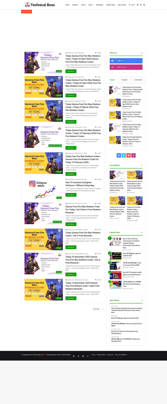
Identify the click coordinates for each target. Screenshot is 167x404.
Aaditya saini (70, 53)
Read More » (71, 71)
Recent (112, 80)
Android (74, 5)
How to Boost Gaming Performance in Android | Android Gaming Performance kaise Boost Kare (131, 244)
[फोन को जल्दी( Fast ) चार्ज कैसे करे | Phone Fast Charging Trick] (115, 286)
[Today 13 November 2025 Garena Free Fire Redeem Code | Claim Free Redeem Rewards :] (43, 289)
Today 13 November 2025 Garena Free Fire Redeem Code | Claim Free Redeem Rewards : (82, 286)
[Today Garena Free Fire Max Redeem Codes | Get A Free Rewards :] (43, 239)
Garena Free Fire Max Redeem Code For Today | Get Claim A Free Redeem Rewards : (83, 209)
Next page (98, 309)
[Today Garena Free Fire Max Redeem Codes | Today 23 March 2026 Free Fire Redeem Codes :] (43, 111)
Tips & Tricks (122, 5)
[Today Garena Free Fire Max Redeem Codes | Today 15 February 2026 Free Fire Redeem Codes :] (43, 137)
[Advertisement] (83, 30)
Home (67, 5)
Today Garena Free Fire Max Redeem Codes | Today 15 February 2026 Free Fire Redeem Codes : (83, 133)
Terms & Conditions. (113, 356)
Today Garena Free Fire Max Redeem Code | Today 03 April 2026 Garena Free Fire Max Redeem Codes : (83, 59)
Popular (124, 80)
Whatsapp (99, 5)
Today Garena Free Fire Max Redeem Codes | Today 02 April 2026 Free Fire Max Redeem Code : (83, 83)
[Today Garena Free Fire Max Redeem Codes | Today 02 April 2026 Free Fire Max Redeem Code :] (43, 87)
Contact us (101, 356)
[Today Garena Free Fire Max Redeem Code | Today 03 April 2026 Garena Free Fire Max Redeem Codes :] (43, 62)
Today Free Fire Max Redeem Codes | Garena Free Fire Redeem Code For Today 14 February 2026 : (83, 159)
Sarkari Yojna (111, 5)
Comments (138, 80)
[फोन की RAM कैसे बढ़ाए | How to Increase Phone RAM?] (115, 267)
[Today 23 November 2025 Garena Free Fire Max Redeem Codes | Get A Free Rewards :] (43, 263)
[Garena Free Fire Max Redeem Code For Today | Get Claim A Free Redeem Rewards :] (43, 213)
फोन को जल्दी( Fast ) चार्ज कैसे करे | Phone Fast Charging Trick (132, 285)
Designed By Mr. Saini (53, 356)
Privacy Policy (93, 356)
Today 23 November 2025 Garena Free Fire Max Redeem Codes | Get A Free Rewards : (83, 260)
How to (83, 5)
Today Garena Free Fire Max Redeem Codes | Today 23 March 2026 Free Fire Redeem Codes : (83, 107)
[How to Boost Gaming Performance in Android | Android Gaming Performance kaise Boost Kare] (115, 243)
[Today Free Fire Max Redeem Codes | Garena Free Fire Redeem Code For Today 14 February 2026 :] (43, 163)
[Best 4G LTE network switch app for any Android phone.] (115, 276)
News (90, 5)
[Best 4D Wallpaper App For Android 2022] (115, 257)
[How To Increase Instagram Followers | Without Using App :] (43, 189)
